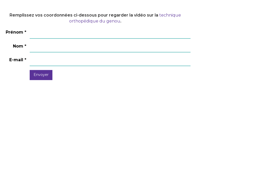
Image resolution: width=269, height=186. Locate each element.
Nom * (19, 46)
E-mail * (17, 59)
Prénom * (16, 32)
